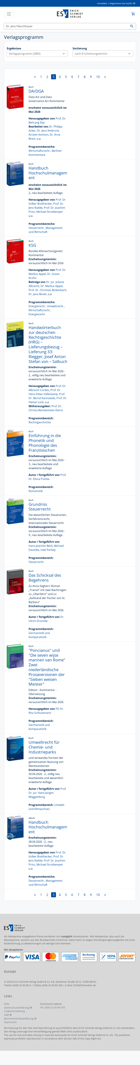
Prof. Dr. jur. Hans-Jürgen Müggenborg (47, 793)
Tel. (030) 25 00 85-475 (52, 1007)
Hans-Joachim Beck (41, 546)
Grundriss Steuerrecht (40, 506)
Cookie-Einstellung (14, 1011)
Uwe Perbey (48, 550)
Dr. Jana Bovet (37, 294)
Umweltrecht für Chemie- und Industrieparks (44, 747)
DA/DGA (36, 91)
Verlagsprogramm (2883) (38, 54)
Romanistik (36, 491)
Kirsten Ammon (38, 134)
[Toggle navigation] (9, 14)
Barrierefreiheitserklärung (19, 1018)
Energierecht (37, 306)
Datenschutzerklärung (16, 1007)
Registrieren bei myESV (121, 3)
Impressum (10, 1022)
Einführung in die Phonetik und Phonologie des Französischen (45, 443)
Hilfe (6, 1004)
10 (98, 76)
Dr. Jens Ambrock (48, 130)
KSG (32, 245)
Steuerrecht (36, 228)
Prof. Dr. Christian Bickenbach (47, 290)
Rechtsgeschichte (40, 422)
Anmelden (102, 3)
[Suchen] (66, 26)
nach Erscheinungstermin (104, 54)
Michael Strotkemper (49, 212)
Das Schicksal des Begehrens (45, 577)
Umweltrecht (55, 306)
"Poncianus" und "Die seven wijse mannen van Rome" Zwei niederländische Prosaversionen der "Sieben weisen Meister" (47, 667)
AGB (6, 1014)
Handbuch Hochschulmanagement (48, 172)
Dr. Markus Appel (52, 286)
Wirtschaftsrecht (39, 151)
